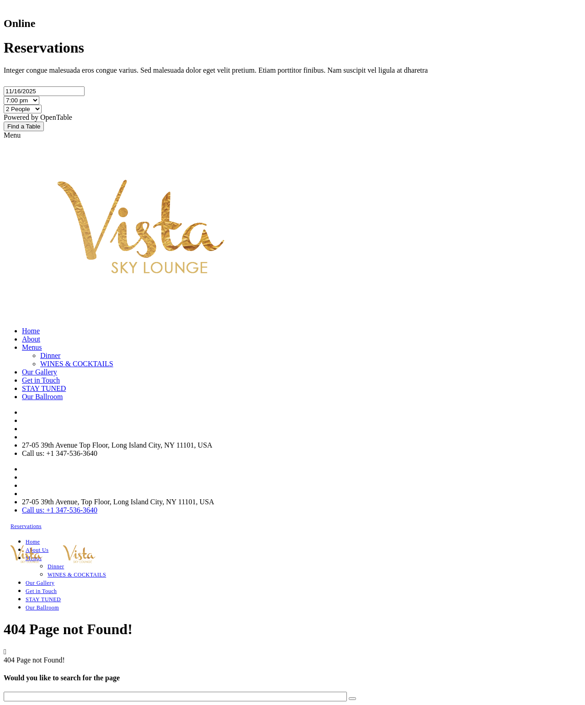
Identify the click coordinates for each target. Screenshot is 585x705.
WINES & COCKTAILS (76, 364)
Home (31, 331)
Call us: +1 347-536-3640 (59, 510)
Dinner (50, 355)
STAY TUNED (44, 388)
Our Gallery (39, 372)
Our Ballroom (42, 397)
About (31, 339)
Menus (32, 347)
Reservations (26, 526)
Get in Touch (41, 380)
